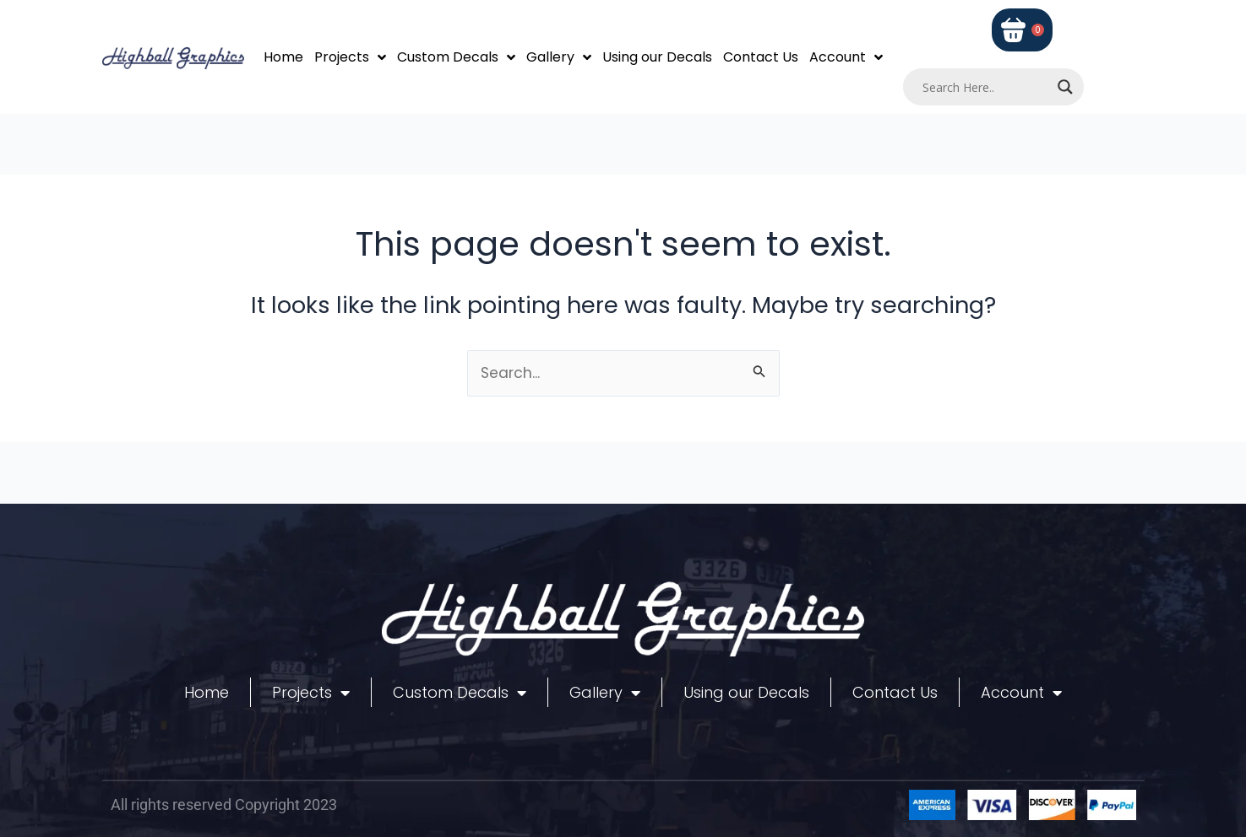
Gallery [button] (558, 57)
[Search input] (985, 87)
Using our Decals (657, 57)
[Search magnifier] (1065, 87)
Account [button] (846, 57)
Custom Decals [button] (456, 57)
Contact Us (760, 57)
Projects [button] (350, 57)
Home (283, 57)
